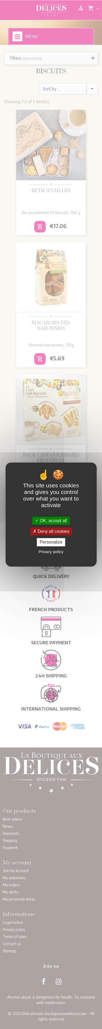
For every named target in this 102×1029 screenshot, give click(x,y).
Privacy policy (51, 551)
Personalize (51, 542)
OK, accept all (51, 520)
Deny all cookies (51, 531)
